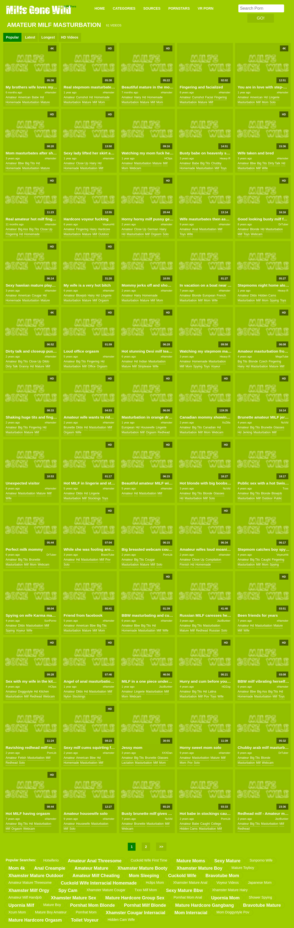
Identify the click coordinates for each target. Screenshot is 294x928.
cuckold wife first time (149, 860)
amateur (11, 97)
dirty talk (274, 163)
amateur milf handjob (25, 897)
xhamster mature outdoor (35, 875)
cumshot (82, 97)
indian (143, 361)
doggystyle (25, 691)
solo (273, 102)
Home (99, 8)
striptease (144, 366)
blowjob (81, 295)
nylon (67, 696)
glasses (278, 427)
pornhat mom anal (188, 897)
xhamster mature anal (190, 883)
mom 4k (16, 868)
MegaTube (281, 356)
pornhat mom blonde (92, 905)
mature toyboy (242, 868)
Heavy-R (225, 158)
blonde (254, 229)
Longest (48, 37)
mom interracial (191, 912)
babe (35, 97)
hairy (137, 97)
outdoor (103, 234)
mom (101, 102)
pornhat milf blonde (145, 905)
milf (94, 102)
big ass (23, 229)
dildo (253, 295)
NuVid (284, 422)
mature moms (190, 860)
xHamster (50, 92)
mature (45, 102)
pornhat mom (86, 912)
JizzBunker (223, 620)
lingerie (274, 97)
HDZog (226, 686)
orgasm (156, 234)
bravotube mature (262, 905)
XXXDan (167, 752)
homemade (13, 102)
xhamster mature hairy (230, 890)
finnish (184, 564)
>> (161, 847)
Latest (30, 37)
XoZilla (226, 422)
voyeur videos (227, 883)
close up (82, 163)
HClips (168, 158)
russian (214, 630)
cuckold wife (182, 875)
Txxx (285, 488)
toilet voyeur (84, 920)
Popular (12, 37)
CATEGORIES (124, 8)
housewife (148, 427)
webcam (135, 168)
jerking (247, 432)
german (153, 229)
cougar (37, 295)
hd (42, 97)
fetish (22, 757)
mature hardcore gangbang (204, 905)
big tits (30, 163)
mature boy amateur (51, 912)
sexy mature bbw (184, 890)
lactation (128, 762)
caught (266, 559)
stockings (94, 498)
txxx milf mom (146, 890)
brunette (69, 427)
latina (212, 691)
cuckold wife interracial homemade (99, 883)
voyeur (215, 366)
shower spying (260, 897)
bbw (21, 163)
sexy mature (227, 860)
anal (195, 229)
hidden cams (267, 295)
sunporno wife (260, 860)
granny (24, 366)
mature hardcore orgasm (35, 920)
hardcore (104, 229)
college (216, 823)
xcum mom (17, 912)
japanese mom (259, 883)
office (91, 366)
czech (263, 361)
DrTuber (283, 224)
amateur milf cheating (96, 875)
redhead (164, 432)
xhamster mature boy (199, 868)
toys (224, 168)
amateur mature (91, 868)
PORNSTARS (179, 8)
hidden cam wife (121, 920)
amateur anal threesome (94, 860)
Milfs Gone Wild (39, 9)
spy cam (67, 890)
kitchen (44, 691)
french (221, 295)
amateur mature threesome (30, 883)
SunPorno (50, 620)
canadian (209, 427)
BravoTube (107, 554)
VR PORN (205, 8)
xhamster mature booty (142, 868)
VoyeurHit (108, 224)
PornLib (167, 554)
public (278, 498)
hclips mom (155, 883)
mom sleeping (144, 875)
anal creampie (49, 868)
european (209, 295)
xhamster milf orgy (28, 890)
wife (265, 168)
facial (209, 97)
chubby (216, 163)
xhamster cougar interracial (135, 912)
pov (108, 559)
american (24, 97)
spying (274, 300)
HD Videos (69, 37)
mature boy (52, 905)
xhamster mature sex (73, 897)
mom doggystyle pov (233, 912)
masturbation (30, 102)
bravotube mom (222, 875)
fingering (220, 97)
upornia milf (21, 905)
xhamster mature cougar (106, 890)
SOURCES (151, 8)
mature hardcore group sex (134, 897)
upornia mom (225, 897)
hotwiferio (51, 860)
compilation (213, 559)
